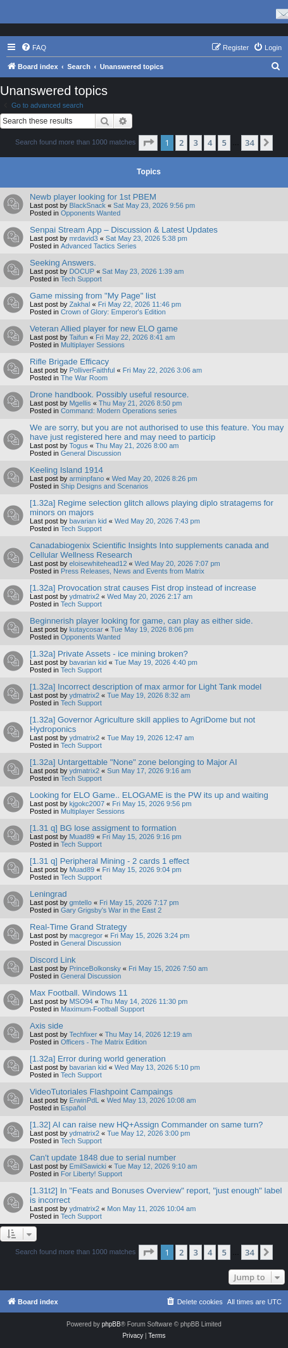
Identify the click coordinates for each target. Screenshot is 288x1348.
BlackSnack (87, 205)
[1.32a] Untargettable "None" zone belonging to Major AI (133, 762)
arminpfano (86, 478)
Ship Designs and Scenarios (104, 486)
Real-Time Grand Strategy (78, 927)
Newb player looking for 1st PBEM (93, 197)
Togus (78, 445)
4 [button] (210, 142)
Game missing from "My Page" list (93, 295)
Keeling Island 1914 (66, 470)
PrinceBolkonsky (94, 968)
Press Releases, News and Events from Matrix (132, 571)
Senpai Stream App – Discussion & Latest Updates (124, 229)
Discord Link (53, 960)
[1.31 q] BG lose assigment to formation (103, 828)
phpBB (111, 1324)
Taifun (78, 337)
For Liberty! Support (91, 1174)
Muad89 (81, 836)
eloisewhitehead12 (98, 563)
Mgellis (80, 403)
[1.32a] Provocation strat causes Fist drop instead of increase (143, 588)
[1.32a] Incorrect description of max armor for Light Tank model (145, 686)
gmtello (80, 902)
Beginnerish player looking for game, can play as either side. (141, 621)
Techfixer (83, 1034)
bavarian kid (87, 521)
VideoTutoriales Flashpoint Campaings (101, 1091)
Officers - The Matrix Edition (104, 1042)
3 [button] (195, 142)
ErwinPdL (84, 1100)
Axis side (46, 1025)
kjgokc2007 (86, 803)
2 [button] (181, 142)
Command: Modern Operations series (119, 410)
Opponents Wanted (90, 213)
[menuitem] (33, 47)
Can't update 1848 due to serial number (103, 1157)
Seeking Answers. (63, 262)
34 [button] (249, 142)
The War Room (84, 378)
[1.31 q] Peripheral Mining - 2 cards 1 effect (109, 861)
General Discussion (91, 453)
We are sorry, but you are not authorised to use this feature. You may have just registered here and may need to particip (157, 432)
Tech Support (81, 279)
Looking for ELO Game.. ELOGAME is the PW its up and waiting (149, 795)
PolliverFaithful (92, 370)
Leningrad (48, 894)
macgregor (86, 935)
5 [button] (224, 142)
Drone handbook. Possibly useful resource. (109, 394)
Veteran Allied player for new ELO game (104, 328)
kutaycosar (86, 629)
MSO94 (80, 1001)
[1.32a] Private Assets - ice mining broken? (109, 653)
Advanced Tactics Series (99, 246)
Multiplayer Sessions (93, 345)
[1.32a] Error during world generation (98, 1058)
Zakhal (79, 304)
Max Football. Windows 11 (79, 993)
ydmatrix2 (84, 596)
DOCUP (81, 271)
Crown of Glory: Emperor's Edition (113, 312)
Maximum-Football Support (102, 1009)
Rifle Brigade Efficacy (69, 361)
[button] (148, 142)
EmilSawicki (87, 1166)
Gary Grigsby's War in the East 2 (111, 910)
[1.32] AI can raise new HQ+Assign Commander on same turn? (146, 1124)
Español (73, 1108)
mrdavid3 (83, 238)
